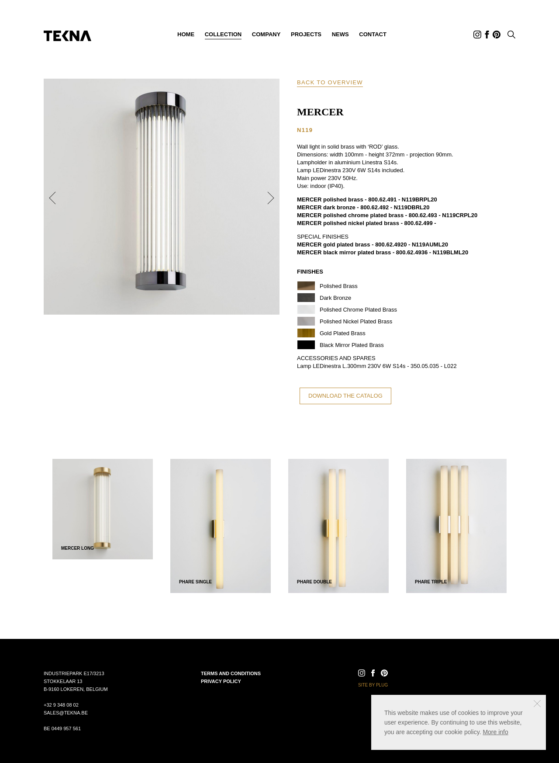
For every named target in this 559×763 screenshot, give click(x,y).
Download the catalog (345, 395)
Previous (52, 198)
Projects (306, 34)
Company (266, 34)
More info (495, 731)
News (340, 34)
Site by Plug (373, 685)
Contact (372, 34)
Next (271, 198)
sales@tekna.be (66, 712)
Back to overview (330, 82)
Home (185, 34)
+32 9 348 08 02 (61, 705)
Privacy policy (221, 681)
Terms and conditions (231, 673)
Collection (223, 34)
